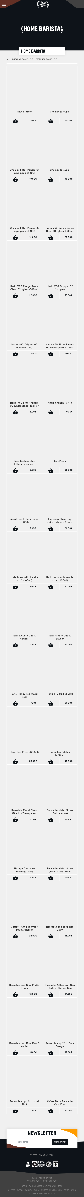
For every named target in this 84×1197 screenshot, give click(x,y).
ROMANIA (58, 1190)
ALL (8, 59)
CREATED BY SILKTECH (52, 1186)
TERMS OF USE (45, 1178)
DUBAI (36, 1190)
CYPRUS (20, 1190)
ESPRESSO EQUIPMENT (46, 59)
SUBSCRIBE (60, 1142)
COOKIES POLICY (50, 1181)
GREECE (11, 1190)
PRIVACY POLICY (33, 1181)
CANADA (28, 1190)
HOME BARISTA (33, 51)
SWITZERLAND (47, 1190)
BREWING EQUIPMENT (22, 59)
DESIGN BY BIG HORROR (32, 1186)
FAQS (34, 1178)
